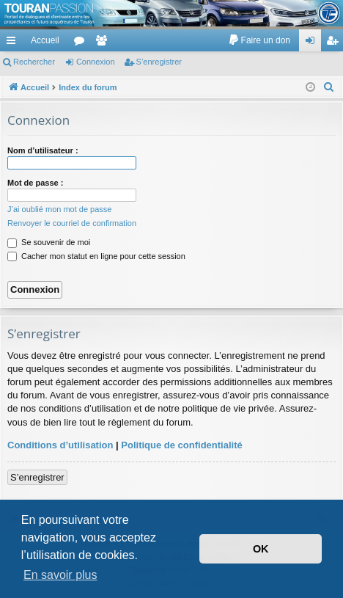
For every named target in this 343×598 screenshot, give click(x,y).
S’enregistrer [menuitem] (335, 43)
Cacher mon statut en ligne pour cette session (96, 256)
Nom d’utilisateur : (42, 150)
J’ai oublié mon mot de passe (59, 209)
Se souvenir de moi (48, 242)
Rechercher (34, 61)
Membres (104, 43)
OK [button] (261, 549)
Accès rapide (14, 43)
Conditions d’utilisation (60, 445)
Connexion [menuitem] (313, 43)
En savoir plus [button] (60, 575)
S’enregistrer (159, 61)
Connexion (95, 61)
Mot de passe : (35, 182)
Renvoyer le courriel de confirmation (71, 223)
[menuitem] (259, 40)
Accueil (45, 40)
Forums (82, 43)
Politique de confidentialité (181, 445)
